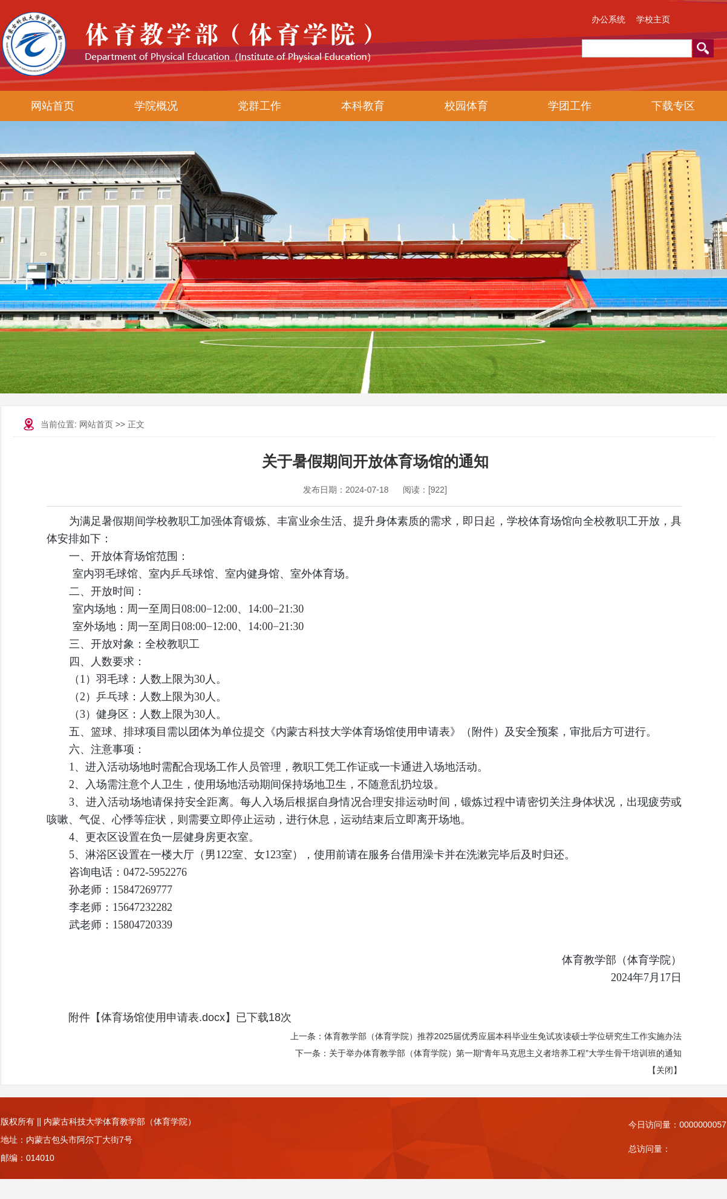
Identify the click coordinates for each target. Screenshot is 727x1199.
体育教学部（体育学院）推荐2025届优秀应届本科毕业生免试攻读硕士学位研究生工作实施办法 (503, 1036)
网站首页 (52, 106)
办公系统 (608, 19)
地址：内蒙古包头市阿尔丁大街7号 (66, 1140)
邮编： (13, 1158)
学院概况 (156, 106)
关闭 (664, 1070)
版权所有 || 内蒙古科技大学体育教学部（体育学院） (98, 1121)
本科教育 (363, 106)
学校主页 (653, 19)
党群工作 (259, 106)
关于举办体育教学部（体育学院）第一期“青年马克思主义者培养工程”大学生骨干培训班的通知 (505, 1053)
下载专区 (673, 106)
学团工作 (570, 106)
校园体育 (466, 106)
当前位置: (60, 424)
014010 (40, 1158)
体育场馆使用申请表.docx (163, 1017)
